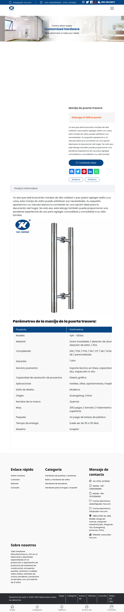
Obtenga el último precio (86, 117)
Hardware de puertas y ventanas (60, 475)
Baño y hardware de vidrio (57, 479)
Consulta (15, 487)
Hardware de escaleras (56, 483)
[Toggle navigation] (112, 8)
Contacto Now (86, 162)
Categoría (71, 596)
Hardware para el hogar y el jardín (61, 487)
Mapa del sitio (112, 599)
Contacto (15, 479)
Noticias (14, 483)
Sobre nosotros (18, 475)
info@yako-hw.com (22, 2)
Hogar (61, 596)
